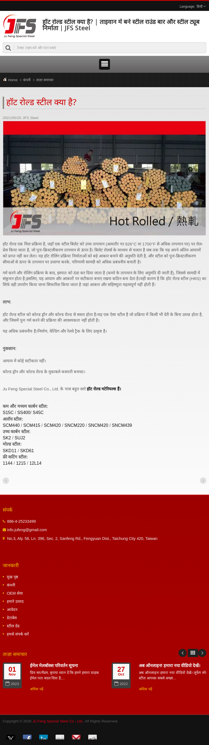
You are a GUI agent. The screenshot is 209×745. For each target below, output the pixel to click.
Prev (183, 653)
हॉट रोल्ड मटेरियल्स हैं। (104, 389)
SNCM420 (98, 425)
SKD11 (10, 450)
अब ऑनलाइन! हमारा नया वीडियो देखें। (169, 665)
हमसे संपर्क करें (18, 634)
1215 (21, 463)
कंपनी (26, 80)
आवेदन (12, 609)
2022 (121, 684)
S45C (38, 412)
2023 (12, 684)
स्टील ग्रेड (13, 626)
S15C (8, 412)
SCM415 (31, 425)
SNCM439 (122, 425)
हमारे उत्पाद (15, 601)
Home (13, 80)
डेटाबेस (12, 618)
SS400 (23, 412)
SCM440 (11, 425)
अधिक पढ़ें (36, 689)
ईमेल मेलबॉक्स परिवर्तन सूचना (54, 665)
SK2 (7, 438)
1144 (8, 463)
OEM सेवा (15, 593)
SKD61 (27, 450)
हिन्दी (199, 6)
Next (202, 653)
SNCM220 (74, 425)
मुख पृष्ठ (12, 577)
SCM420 (52, 425)
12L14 (35, 463)
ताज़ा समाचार (44, 80)
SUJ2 (20, 438)
